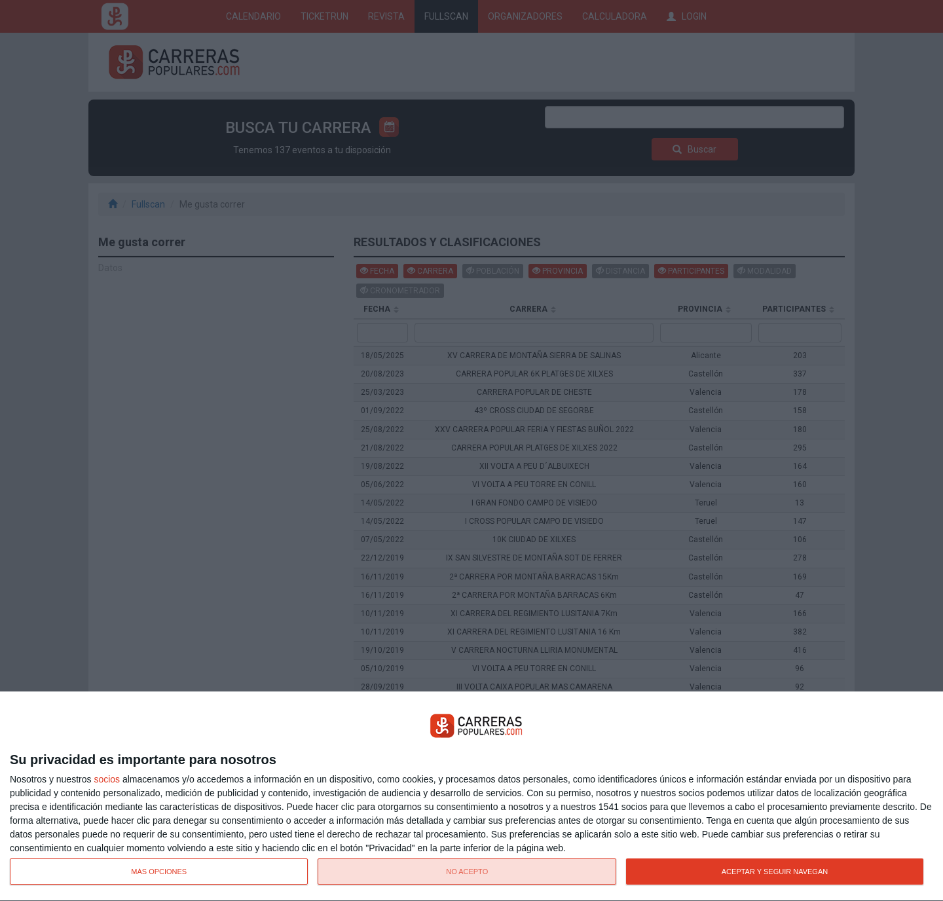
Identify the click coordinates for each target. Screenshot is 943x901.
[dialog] (471, 796)
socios (107, 779)
